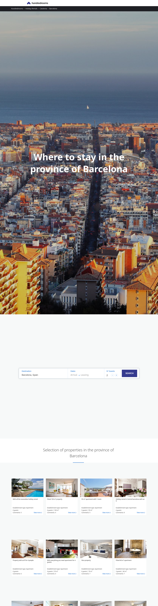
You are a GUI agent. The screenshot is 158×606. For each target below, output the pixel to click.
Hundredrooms (17, 8)
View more (37, 513)
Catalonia (43, 8)
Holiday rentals (31, 8)
